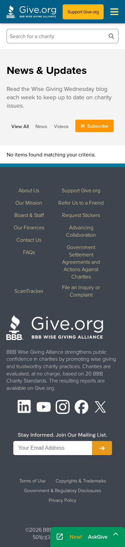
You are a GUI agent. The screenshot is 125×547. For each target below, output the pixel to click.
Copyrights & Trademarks (81, 480)
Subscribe (97, 125)
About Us (28, 190)
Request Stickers (81, 215)
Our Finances (29, 227)
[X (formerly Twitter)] (100, 408)
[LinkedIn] (25, 408)
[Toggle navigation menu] (114, 12)
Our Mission (28, 202)
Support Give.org (83, 12)
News (41, 126)
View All (20, 126)
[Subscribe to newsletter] (102, 448)
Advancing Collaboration (81, 231)
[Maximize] (116, 534)
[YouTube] (44, 408)
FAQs (29, 252)
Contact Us (28, 239)
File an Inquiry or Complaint (81, 291)
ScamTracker (28, 291)
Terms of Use (32, 480)
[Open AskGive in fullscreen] (60, 537)
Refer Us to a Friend (81, 202)
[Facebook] (82, 408)
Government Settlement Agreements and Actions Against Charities (81, 261)
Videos (61, 126)
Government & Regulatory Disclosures (62, 490)
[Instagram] (63, 408)
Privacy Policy (62, 500)
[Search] (111, 36)
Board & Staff (29, 215)
